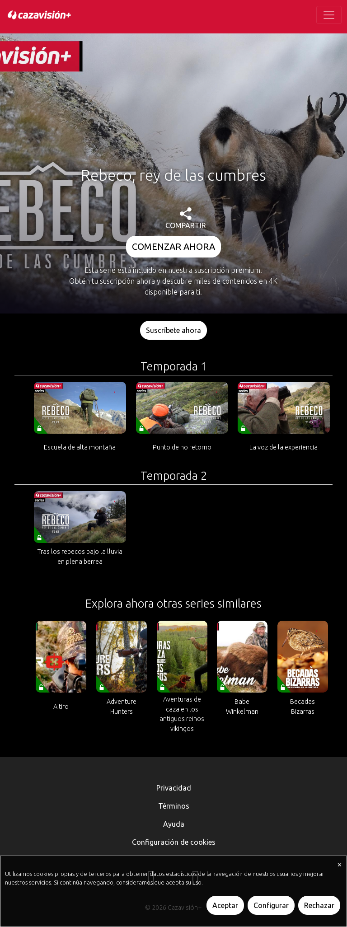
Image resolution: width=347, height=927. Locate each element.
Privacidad (173, 788)
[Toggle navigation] (329, 15)
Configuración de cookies (174, 842)
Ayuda (173, 824)
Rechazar (319, 905)
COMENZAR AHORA (173, 246)
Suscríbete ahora (173, 330)
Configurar (271, 905)
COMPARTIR (185, 218)
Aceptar (225, 905)
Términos (173, 806)
